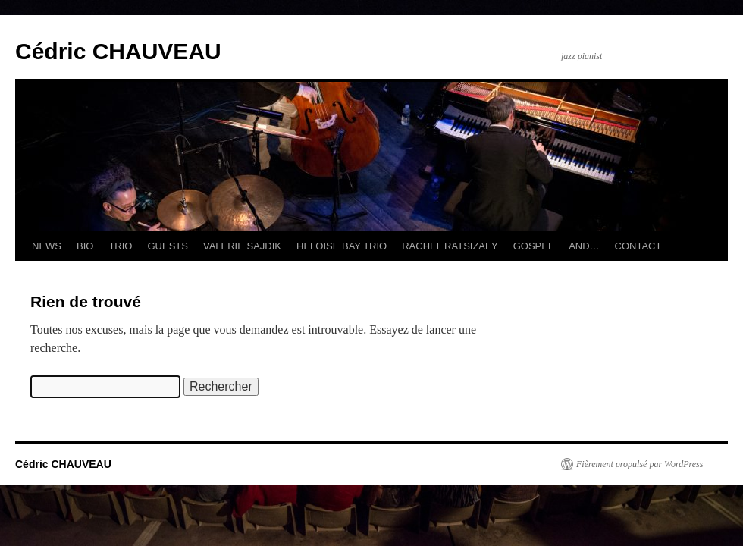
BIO (85, 246)
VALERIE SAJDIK (242, 246)
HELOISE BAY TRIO (341, 246)
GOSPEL (533, 246)
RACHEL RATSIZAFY (449, 246)
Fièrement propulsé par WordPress (639, 464)
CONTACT (638, 246)
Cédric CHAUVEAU (118, 51)
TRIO (120, 246)
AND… (584, 246)
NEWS (46, 246)
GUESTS (167, 246)
